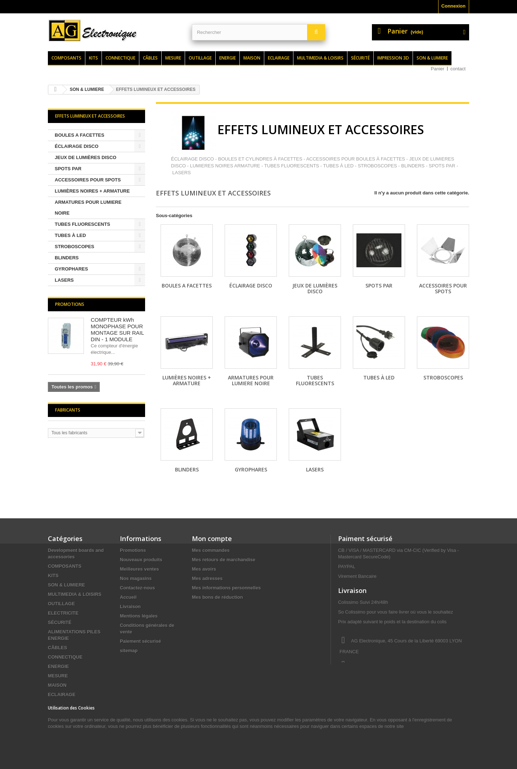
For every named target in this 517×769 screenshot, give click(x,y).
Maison (251, 58)
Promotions (69, 304)
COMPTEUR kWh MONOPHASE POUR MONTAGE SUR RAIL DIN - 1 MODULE (117, 329)
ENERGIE (58, 666)
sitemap (129, 650)
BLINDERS (66, 257)
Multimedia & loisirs (320, 58)
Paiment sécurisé (365, 538)
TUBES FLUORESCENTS (82, 224)
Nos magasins (136, 578)
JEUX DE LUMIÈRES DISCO (85, 157)
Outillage (200, 58)
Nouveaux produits (141, 559)
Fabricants (67, 410)
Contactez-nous (137, 587)
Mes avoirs (204, 569)
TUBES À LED (70, 235)
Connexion (453, 6)
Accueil (128, 597)
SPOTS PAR (68, 168)
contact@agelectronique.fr (395, 678)
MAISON (57, 685)
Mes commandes (211, 550)
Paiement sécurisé (140, 641)
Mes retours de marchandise (223, 559)
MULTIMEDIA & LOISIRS (75, 594)
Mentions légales (139, 616)
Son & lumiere (432, 58)
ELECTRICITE (63, 613)
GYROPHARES (71, 269)
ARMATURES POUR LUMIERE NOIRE (88, 207)
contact (458, 68)
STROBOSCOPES (74, 246)
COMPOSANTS (64, 566)
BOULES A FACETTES (79, 135)
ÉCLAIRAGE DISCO (76, 146)
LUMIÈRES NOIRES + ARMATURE (92, 191)
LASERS (64, 280)
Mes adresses (207, 578)
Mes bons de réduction (217, 597)
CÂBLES (57, 647)
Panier (438, 68)
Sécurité (360, 58)
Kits (93, 58)
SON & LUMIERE (66, 585)
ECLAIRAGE (62, 694)
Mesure (173, 58)
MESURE (58, 675)
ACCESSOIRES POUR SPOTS (88, 180)
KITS (53, 575)
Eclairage (278, 58)
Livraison (130, 606)
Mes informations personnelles (226, 587)
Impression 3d (393, 58)
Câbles (150, 58)
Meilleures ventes (139, 569)
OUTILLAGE (61, 603)
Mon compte (212, 538)
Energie (227, 58)
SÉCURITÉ (60, 622)
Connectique (120, 58)
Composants (66, 58)
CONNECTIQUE (65, 657)
